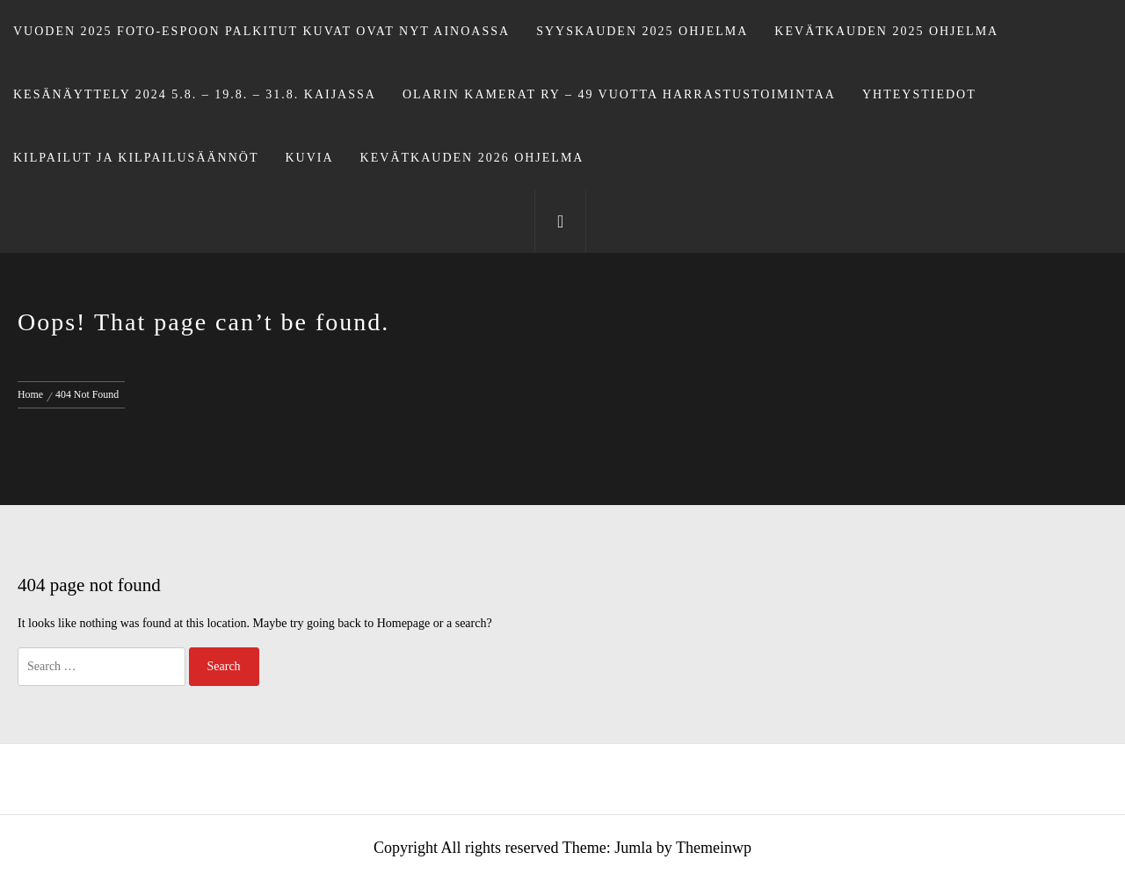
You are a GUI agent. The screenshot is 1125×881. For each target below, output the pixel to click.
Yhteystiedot (919, 94)
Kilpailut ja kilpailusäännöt (136, 157)
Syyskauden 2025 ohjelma (642, 31)
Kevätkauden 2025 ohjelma (886, 31)
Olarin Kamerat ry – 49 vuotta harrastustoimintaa (619, 94)
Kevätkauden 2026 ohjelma (472, 157)
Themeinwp (713, 847)
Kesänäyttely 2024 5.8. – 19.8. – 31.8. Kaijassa (194, 94)
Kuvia (310, 157)
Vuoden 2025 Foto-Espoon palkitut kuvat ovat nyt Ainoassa (261, 31)
